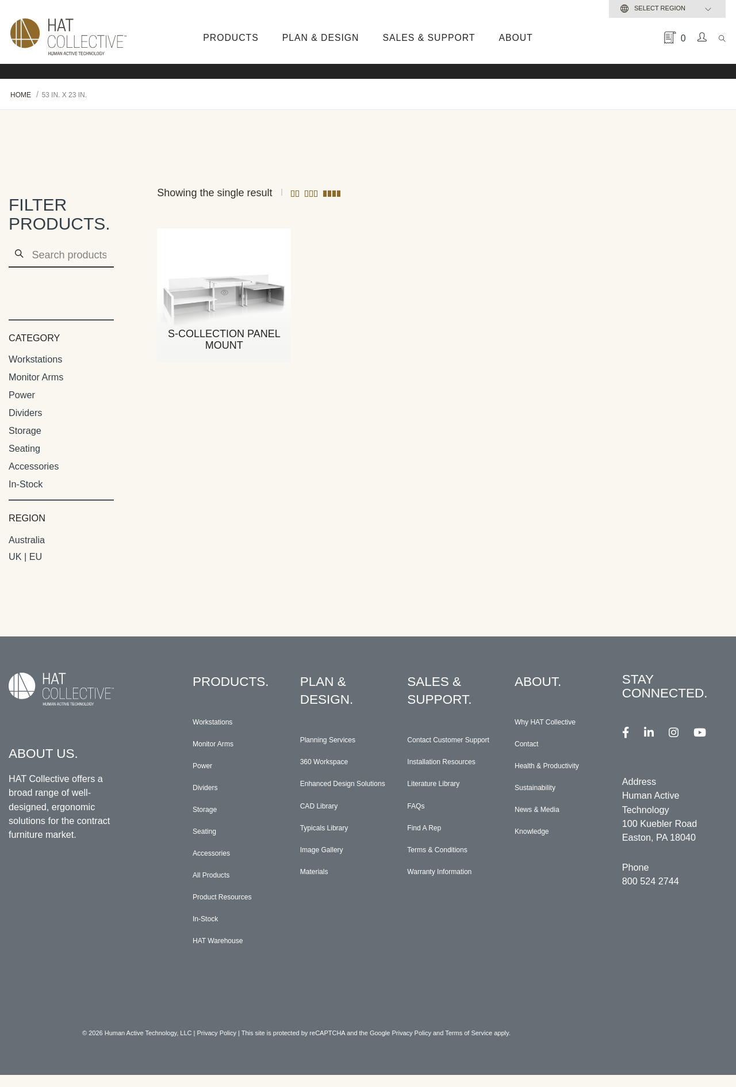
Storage (25, 430)
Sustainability (542, 792)
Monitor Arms (36, 377)
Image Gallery (329, 867)
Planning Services (337, 741)
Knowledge (538, 838)
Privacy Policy (216, 1045)
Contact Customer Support (444, 746)
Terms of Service (468, 1045)
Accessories (34, 466)
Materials (319, 890)
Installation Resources (429, 780)
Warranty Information (450, 901)
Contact (531, 746)
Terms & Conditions (447, 878)
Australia (27, 540)
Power (22, 395)
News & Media (544, 815)
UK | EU (25, 556)
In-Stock (26, 484)
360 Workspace (332, 764)
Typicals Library (332, 844)
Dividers (25, 412)
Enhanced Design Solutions (337, 792)
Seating (24, 448)
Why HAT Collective (555, 723)
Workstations (35, 359)
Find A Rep (430, 855)
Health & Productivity (558, 769)
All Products (217, 884)
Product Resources (232, 907)
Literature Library (442, 809)
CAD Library (325, 821)
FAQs (418, 832)
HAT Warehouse (226, 953)
